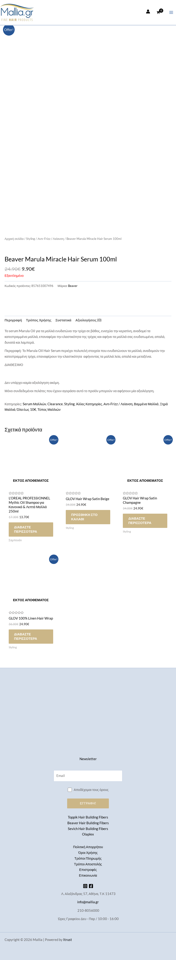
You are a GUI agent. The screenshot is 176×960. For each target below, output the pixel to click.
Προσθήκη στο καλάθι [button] (85, 517)
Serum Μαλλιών (34, 404)
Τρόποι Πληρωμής (88, 858)
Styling (30, 239)
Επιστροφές (88, 870)
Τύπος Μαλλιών (49, 409)
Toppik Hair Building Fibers (88, 817)
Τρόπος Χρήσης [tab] (39, 320)
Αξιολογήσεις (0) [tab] (88, 320)
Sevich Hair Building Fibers (88, 829)
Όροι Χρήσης (88, 853)
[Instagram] (85, 886)
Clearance (55, 404)
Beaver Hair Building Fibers (88, 823)
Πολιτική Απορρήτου (88, 847)
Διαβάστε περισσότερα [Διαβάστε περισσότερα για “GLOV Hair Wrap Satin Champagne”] (140, 521)
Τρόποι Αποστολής (88, 864)
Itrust (67, 940)
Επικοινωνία (88, 876)
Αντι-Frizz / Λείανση (51, 239)
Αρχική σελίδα (14, 239)
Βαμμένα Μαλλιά (146, 404)
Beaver (72, 286)
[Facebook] (91, 886)
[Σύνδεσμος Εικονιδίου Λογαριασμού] (148, 11)
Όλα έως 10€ (26, 409)
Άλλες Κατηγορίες (89, 404)
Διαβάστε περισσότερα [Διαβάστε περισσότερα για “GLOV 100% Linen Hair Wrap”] (26, 637)
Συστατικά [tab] (63, 320)
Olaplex (88, 834)
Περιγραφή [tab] (13, 320)
